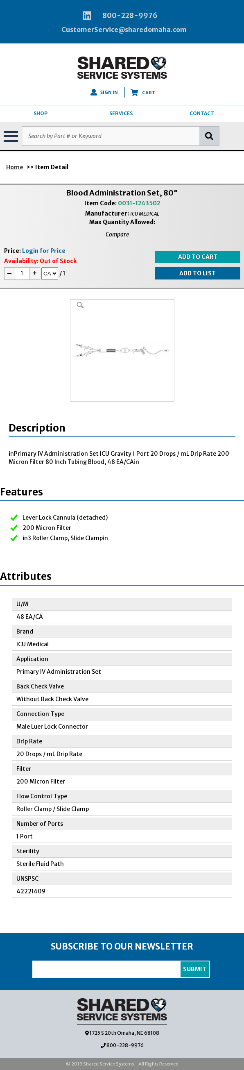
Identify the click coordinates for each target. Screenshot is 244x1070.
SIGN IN (104, 92)
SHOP (40, 113)
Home (14, 167)
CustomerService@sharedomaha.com (124, 29)
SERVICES (121, 113)
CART (143, 92)
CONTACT (202, 113)
